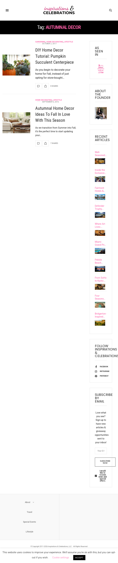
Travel (29, 518)
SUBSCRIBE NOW (105, 468)
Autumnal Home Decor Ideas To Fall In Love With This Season (54, 114)
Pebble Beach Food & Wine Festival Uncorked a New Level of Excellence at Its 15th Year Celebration (101, 264)
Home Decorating (54, 42)
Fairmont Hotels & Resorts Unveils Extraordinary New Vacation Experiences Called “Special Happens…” (101, 189)
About (29, 509)
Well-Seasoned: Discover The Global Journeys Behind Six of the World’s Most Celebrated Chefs (100, 154)
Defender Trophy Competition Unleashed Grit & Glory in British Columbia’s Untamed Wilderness (101, 207)
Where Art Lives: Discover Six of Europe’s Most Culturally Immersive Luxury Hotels (100, 226)
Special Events (29, 528)
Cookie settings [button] (60, 557)
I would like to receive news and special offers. (103, 482)
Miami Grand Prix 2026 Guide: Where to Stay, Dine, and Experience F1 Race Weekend (100, 245)
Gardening (40, 42)
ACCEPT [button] (79, 557)
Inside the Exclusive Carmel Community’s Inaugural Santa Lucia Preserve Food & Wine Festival (101, 171)
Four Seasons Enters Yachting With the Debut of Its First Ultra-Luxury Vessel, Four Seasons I (101, 302)
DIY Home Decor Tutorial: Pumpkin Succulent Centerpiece (54, 56)
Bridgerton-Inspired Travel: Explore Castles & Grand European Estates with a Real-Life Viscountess (101, 321)
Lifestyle (68, 42)
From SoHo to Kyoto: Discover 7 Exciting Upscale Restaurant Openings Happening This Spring (101, 283)
